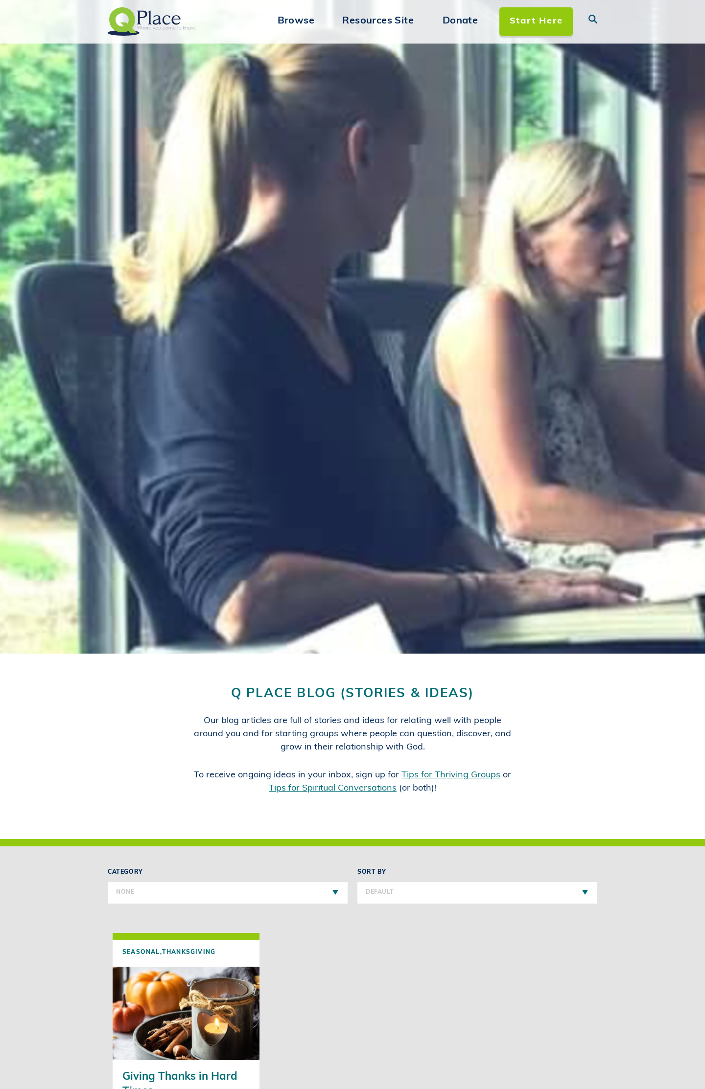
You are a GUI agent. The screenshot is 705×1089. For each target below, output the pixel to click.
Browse (296, 21)
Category (228, 886)
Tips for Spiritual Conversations (333, 788)
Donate (460, 21)
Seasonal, (142, 952)
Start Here (536, 21)
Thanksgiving (188, 952)
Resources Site (378, 21)
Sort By (477, 886)
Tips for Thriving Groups (450, 775)
